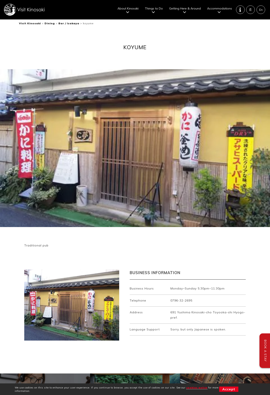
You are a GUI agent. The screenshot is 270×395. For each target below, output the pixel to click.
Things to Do (154, 8)
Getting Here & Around (185, 8)
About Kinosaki (128, 8)
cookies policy (196, 387)
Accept (228, 389)
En (261, 10)
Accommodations (219, 8)
